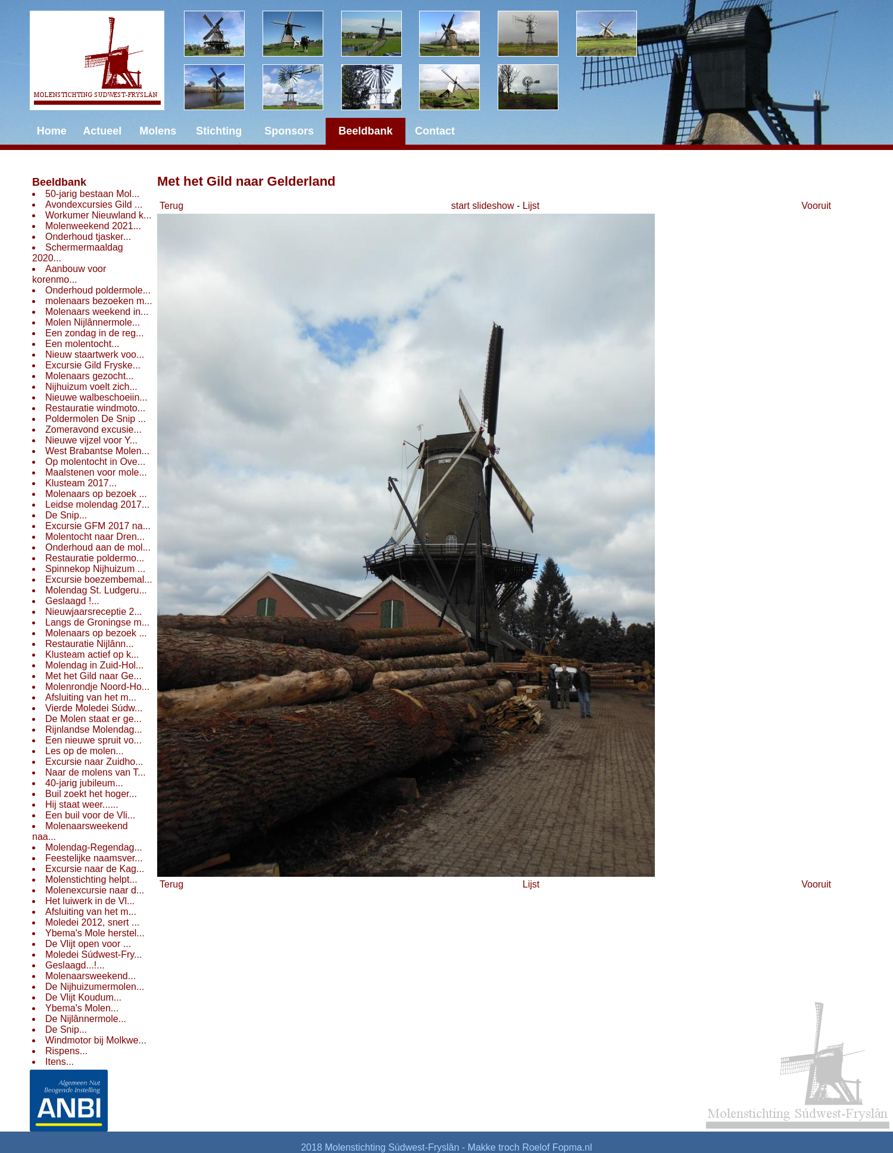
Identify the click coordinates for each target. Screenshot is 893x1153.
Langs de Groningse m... (97, 622)
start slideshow (482, 206)
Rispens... (66, 1051)
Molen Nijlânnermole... (92, 322)
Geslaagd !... (72, 601)
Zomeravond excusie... (93, 429)
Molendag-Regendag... (93, 847)
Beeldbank (59, 182)
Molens (157, 131)
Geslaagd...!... (75, 965)
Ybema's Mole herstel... (95, 933)
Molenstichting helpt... (91, 879)
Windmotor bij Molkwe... (95, 1040)
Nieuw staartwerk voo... (94, 354)
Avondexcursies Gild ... (93, 204)
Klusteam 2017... (81, 483)
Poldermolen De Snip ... (95, 419)
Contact (435, 131)
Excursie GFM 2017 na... (98, 526)
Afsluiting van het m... (90, 697)
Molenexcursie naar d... (94, 890)
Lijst (531, 206)
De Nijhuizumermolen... (94, 987)
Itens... (59, 1062)
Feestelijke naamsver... (94, 858)
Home (52, 131)
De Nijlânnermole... (85, 1019)
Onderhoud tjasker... (88, 237)
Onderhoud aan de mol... (98, 547)
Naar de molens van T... (95, 772)
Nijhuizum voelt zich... (91, 387)
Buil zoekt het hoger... (91, 794)
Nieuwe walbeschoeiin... (96, 397)
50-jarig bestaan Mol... (92, 194)
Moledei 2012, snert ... (92, 922)
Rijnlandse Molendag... (93, 729)
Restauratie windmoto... (95, 408)
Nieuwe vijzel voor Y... (91, 440)
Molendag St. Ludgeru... (96, 590)
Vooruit (816, 206)
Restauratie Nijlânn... (89, 644)
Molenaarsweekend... (90, 976)
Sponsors (289, 131)
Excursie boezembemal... (98, 579)
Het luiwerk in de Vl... (90, 901)
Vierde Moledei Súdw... (93, 708)
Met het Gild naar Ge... (93, 676)
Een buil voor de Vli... (90, 815)
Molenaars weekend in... (96, 312)
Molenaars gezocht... (89, 376)
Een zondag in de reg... (94, 333)
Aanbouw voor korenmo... (69, 274)
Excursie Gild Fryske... (92, 365)
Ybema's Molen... (81, 1008)
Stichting (219, 131)
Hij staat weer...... (81, 804)
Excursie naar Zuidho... (94, 762)
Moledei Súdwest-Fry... (93, 954)
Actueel (102, 131)
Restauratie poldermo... (94, 558)
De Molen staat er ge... (93, 719)
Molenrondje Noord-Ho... (97, 687)
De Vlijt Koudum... (83, 997)
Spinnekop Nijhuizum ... (95, 569)
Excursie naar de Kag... (94, 869)
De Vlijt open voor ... (88, 944)
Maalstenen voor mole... (96, 472)
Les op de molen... (84, 751)
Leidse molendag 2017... (97, 504)
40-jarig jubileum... (84, 783)
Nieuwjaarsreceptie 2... (93, 612)
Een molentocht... (82, 344)
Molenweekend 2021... (93, 226)
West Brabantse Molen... (97, 451)
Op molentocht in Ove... (95, 462)
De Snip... (66, 515)
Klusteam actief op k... (92, 654)
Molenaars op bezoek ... (96, 494)
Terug (171, 206)
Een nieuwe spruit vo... (93, 740)
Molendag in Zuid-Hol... (94, 665)
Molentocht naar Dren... (95, 537)
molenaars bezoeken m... (98, 301)
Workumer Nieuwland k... (98, 215)
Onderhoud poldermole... (98, 290)
